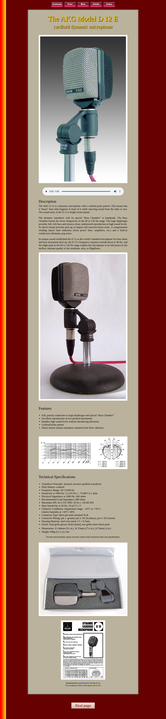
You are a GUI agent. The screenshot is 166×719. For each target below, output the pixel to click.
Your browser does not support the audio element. (83, 191)
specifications (84, 683)
